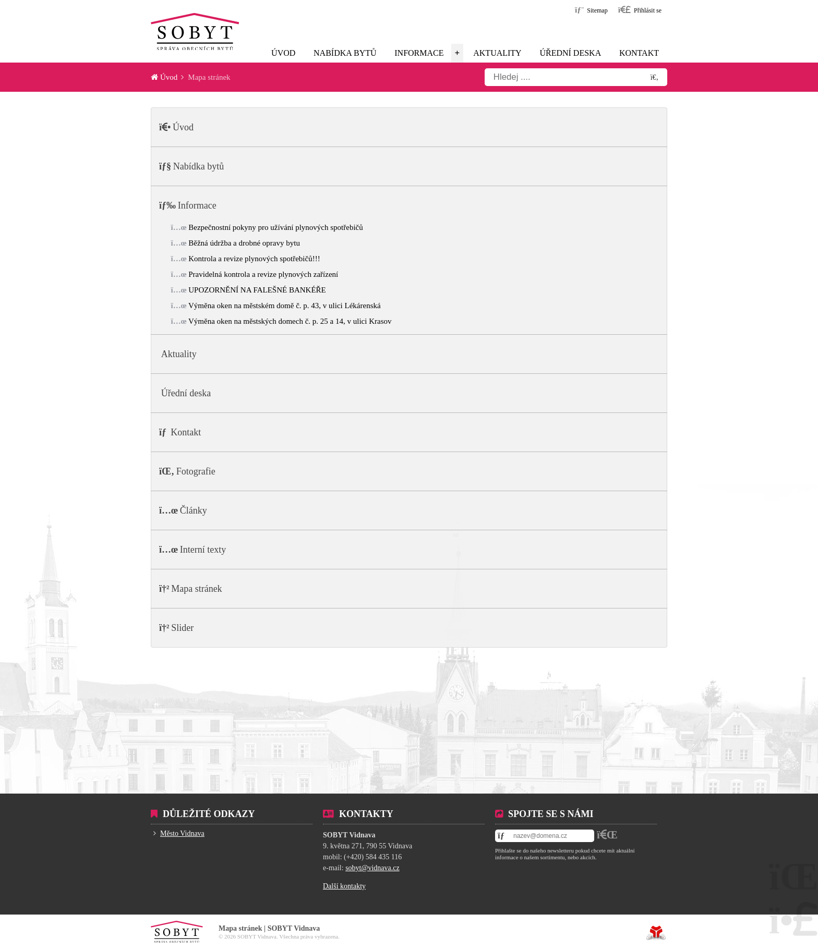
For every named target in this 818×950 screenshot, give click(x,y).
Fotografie (195, 471)
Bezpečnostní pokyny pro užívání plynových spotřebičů (275, 227)
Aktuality (497, 52)
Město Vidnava (182, 833)
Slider (182, 628)
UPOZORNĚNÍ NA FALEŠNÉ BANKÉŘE (257, 290)
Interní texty (203, 549)
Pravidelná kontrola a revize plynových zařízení (263, 274)
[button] (640, 10)
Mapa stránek (196, 588)
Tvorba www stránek (656, 933)
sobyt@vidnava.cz (372, 868)
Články (193, 510)
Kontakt (639, 52)
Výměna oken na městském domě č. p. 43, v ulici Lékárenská (284, 305)
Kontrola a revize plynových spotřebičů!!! (254, 258)
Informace (418, 52)
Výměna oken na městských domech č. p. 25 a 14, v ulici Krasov (290, 321)
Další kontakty (344, 886)
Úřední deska (570, 52)
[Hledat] (654, 77)
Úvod (195, 31)
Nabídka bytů (345, 52)
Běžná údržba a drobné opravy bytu (244, 243)
